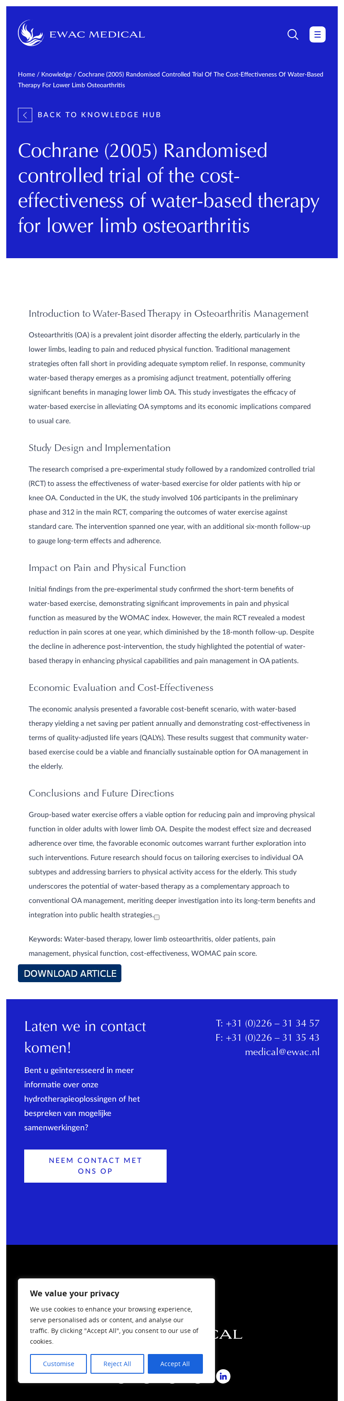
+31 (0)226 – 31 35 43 (273, 1038)
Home (26, 75)
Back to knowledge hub (90, 115)
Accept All (175, 1363)
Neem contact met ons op (95, 1166)
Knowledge (56, 75)
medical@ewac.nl (282, 1053)
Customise (58, 1363)
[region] (116, 1330)
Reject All (117, 1363)
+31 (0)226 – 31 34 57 (273, 1024)
